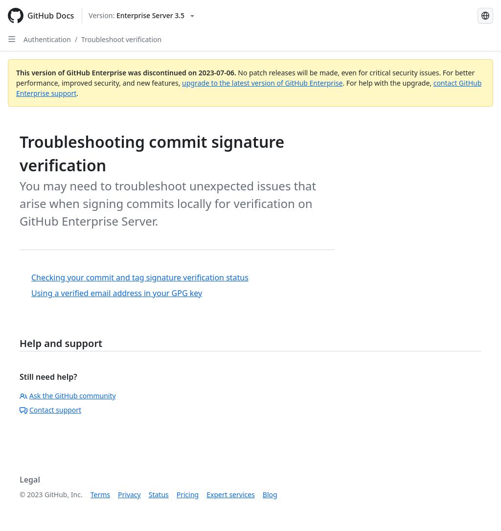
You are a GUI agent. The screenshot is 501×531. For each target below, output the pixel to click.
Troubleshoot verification (121, 39)
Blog (270, 494)
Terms (100, 494)
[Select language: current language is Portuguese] (485, 15)
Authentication (47, 39)
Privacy (129, 494)
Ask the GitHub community (68, 395)
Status (159, 494)
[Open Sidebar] (12, 39)
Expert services (230, 494)
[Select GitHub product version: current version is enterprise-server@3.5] (141, 15)
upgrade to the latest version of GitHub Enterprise (262, 83)
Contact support (50, 410)
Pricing (188, 494)
